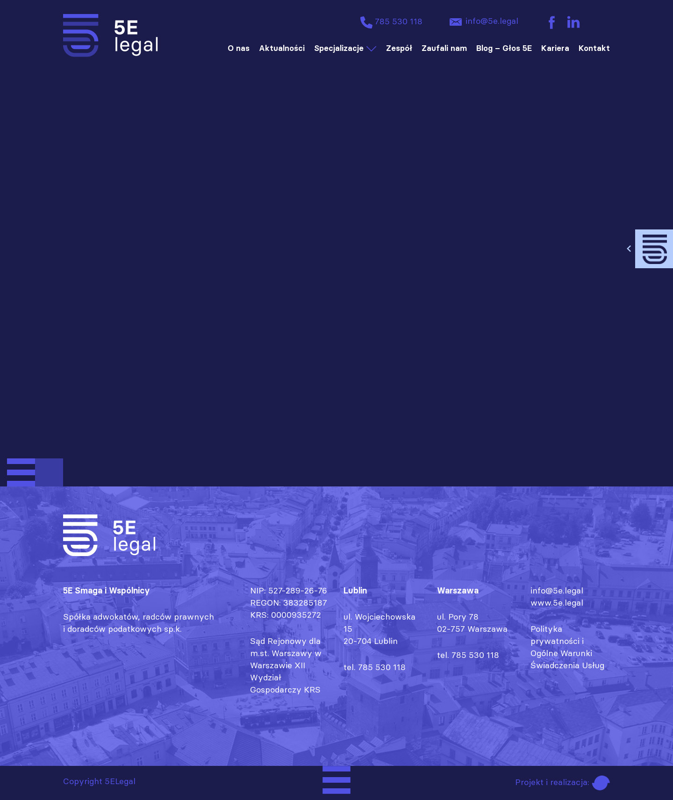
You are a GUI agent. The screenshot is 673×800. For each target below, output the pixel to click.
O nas (239, 48)
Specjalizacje (339, 48)
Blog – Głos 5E (504, 48)
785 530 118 (390, 22)
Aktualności (282, 48)
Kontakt (594, 48)
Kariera (555, 48)
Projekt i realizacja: (562, 782)
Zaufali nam (444, 48)
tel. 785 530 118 (375, 667)
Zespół (399, 48)
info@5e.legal (482, 21)
